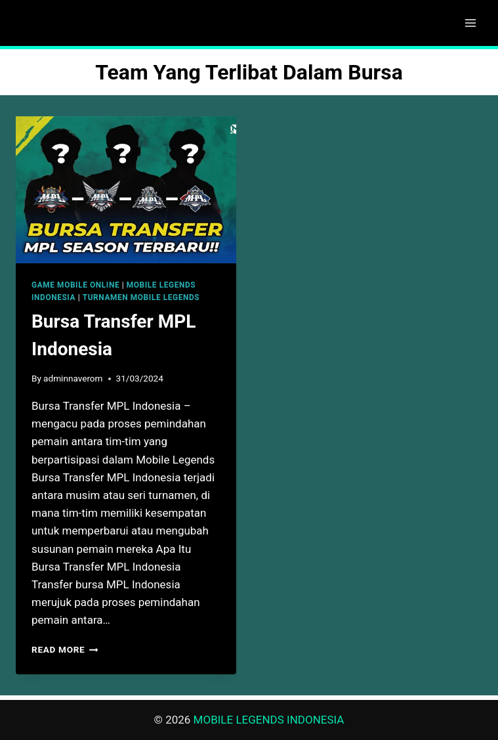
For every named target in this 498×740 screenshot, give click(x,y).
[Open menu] (470, 22)
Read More (64, 649)
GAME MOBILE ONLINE (75, 285)
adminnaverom (72, 378)
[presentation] (126, 189)
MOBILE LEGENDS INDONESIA (269, 719)
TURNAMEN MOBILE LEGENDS (141, 297)
